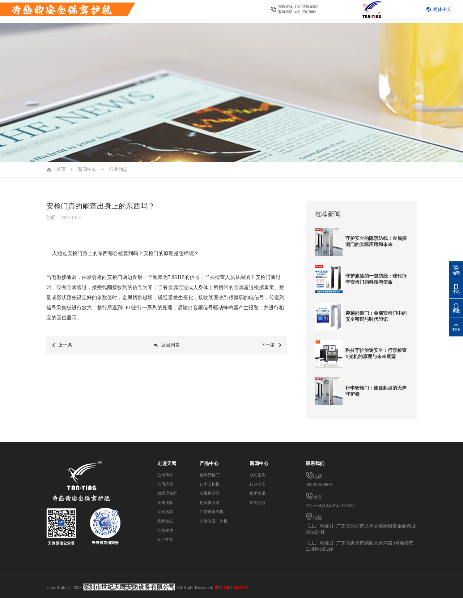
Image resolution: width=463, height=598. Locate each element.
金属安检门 (181, 11)
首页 (131, 11)
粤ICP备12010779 (231, 587)
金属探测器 (243, 11)
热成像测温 (273, 11)
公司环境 (166, 484)
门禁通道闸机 (213, 511)
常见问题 (259, 502)
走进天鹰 (152, 11)
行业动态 (118, 169)
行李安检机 (212, 11)
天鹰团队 (166, 502)
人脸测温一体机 (215, 521)
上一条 (62, 350)
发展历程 (166, 511)
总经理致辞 (169, 493)
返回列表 (166, 350)
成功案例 (259, 474)
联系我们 (328, 11)
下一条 (272, 350)
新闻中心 (302, 11)
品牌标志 (166, 521)
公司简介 (166, 474)
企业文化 (166, 539)
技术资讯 (259, 493)
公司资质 (166, 530)
